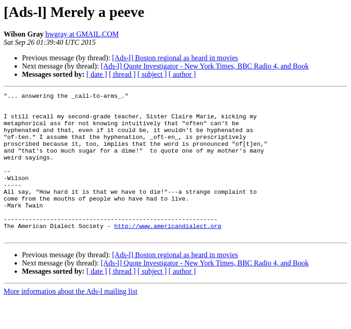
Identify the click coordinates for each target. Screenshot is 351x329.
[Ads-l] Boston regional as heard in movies (175, 58)
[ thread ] (122, 74)
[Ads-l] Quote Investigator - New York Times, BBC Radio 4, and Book (204, 66)
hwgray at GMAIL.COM (81, 34)
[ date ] (96, 74)
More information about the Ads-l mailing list (70, 320)
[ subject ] (152, 74)
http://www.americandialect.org (167, 253)
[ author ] (182, 74)
